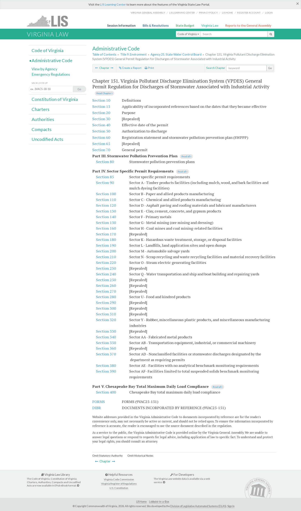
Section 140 (106, 216)
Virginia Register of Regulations (119, 483)
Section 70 (101, 149)
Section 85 (105, 176)
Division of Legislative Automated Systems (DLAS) (198, 506)
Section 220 (106, 262)
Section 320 (106, 319)
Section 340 (106, 336)
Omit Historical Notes (140, 455)
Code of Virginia (188, 34)
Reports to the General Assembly (248, 25)
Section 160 (106, 228)
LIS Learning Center (113, 4)
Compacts (42, 129)
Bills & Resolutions (156, 25)
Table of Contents (104, 54)
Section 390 (106, 371)
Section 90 (105, 182)
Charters (40, 109)
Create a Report (130, 68)
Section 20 (101, 112)
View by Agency (44, 69)
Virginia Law (209, 25)
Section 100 (106, 193)
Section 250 (106, 279)
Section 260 (106, 285)
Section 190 (106, 245)
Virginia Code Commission (119, 479)
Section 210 (106, 256)
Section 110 (106, 199)
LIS (50, 21)
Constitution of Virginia (55, 99)
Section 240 (106, 273)
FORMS (98, 401)
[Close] (297, 3)
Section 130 (106, 211)
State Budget (185, 25)
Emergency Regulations (51, 74)
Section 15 (101, 106)
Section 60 (101, 137)
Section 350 (106, 342)
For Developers (182, 474)
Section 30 (101, 118)
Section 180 (106, 239)
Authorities (43, 119)
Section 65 (101, 143)
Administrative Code (52, 60)
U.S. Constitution (119, 487)
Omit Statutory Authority (107, 455)
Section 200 (106, 251)
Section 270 (106, 291)
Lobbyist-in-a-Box (159, 501)
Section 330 (106, 331)
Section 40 (101, 124)
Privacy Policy (208, 12)
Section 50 (101, 131)
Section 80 (105, 161)
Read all (186, 156)
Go (270, 68)
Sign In (231, 506)
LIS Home (141, 501)
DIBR (96, 407)
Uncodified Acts (47, 139)
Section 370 (106, 353)
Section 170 (106, 234)
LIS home (227, 12)
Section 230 (106, 268)
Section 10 (101, 100)
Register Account (249, 12)
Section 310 (106, 313)
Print (149, 68)
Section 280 (106, 296)
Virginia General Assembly (148, 12)
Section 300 (106, 308)
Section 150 (106, 222)
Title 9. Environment (133, 54)
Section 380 (106, 365)
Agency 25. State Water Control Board (176, 54)
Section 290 (106, 302)
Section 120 (106, 205)
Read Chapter (104, 93)
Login (269, 12)
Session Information (121, 25)
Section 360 (106, 348)
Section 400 (106, 392)
